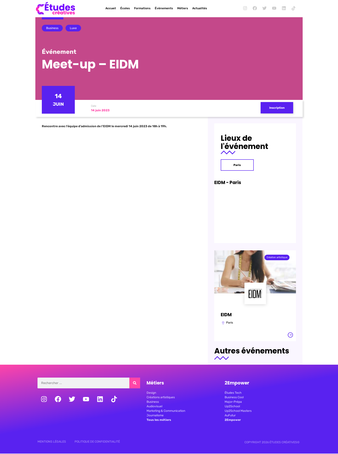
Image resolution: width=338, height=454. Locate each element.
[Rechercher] (134, 384)
